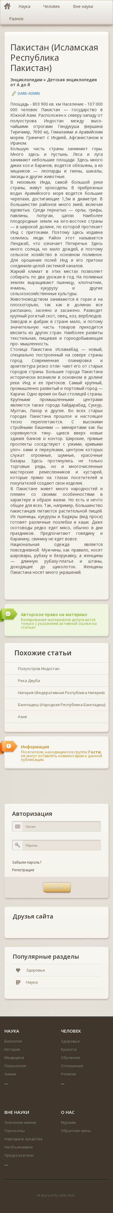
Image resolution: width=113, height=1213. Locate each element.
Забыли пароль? (26, 862)
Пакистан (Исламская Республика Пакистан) (54, 57)
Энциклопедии (26, 79)
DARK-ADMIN (29, 93)
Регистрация (23, 869)
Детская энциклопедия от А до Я (53, 82)
